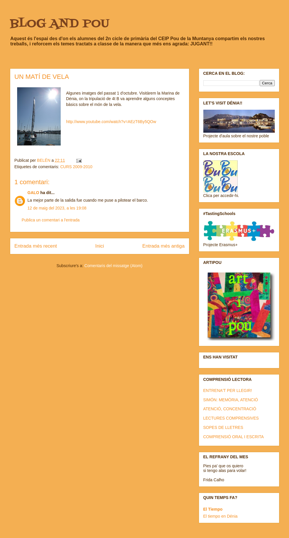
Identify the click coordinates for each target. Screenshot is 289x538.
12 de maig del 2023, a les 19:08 (57, 208)
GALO (33, 192)
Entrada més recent (36, 246)
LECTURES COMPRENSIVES (231, 418)
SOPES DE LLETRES (223, 427)
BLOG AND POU (59, 24)
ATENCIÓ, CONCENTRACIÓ (229, 408)
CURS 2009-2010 (76, 166)
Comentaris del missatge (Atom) (114, 265)
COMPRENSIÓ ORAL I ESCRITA (233, 436)
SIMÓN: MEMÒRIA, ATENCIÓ (230, 399)
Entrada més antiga (163, 246)
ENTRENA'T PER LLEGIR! (227, 390)
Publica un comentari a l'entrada (51, 220)
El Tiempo (213, 509)
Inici (99, 246)
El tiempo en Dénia (220, 516)
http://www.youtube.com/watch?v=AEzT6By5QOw (111, 121)
